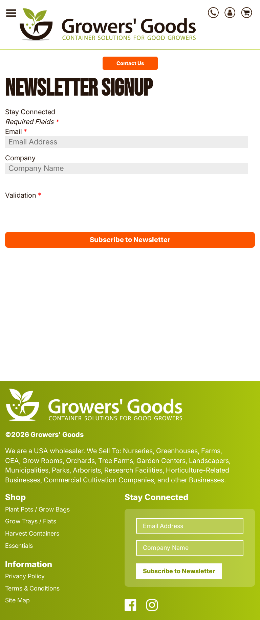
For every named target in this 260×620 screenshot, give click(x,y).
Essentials (19, 545)
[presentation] (44, 210)
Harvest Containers (32, 533)
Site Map (17, 600)
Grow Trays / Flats (30, 521)
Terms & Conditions (32, 588)
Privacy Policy (25, 576)
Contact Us (130, 63)
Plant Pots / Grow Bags (37, 509)
